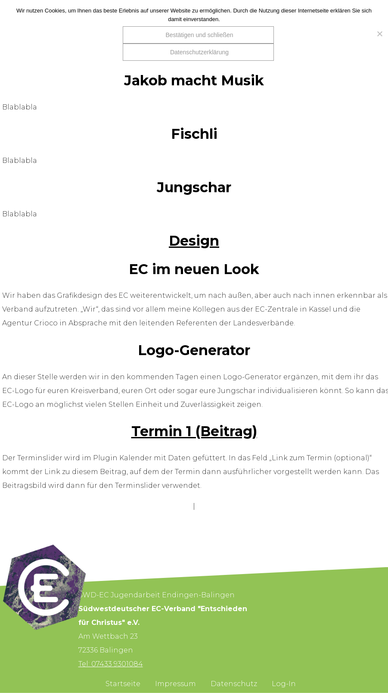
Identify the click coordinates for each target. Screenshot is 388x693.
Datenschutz (234, 684)
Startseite (123, 684)
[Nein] (377, 33)
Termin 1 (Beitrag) (194, 431)
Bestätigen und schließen (199, 34)
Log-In (284, 684)
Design (194, 240)
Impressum (175, 684)
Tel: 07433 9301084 (110, 664)
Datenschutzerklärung (199, 52)
